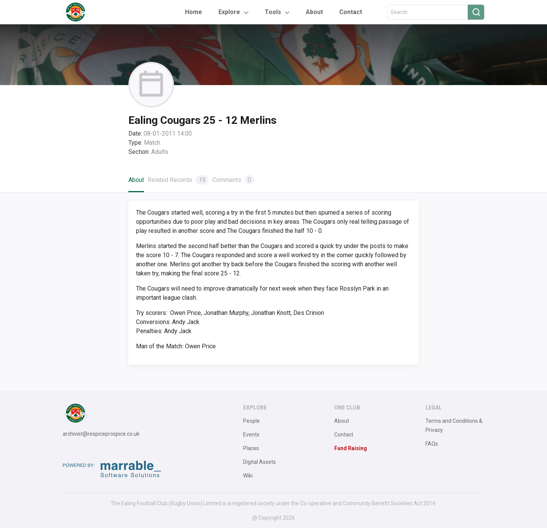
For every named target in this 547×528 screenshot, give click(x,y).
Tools (273, 12)
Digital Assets (259, 462)
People (251, 421)
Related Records (178, 179)
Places (251, 448)
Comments (233, 179)
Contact (350, 12)
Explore (229, 12)
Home (193, 12)
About (314, 12)
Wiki (248, 476)
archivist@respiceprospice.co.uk (101, 434)
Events (251, 435)
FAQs (431, 444)
